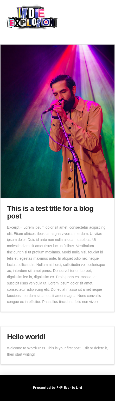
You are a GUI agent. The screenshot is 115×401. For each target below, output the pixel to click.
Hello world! (26, 337)
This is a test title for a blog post (50, 212)
